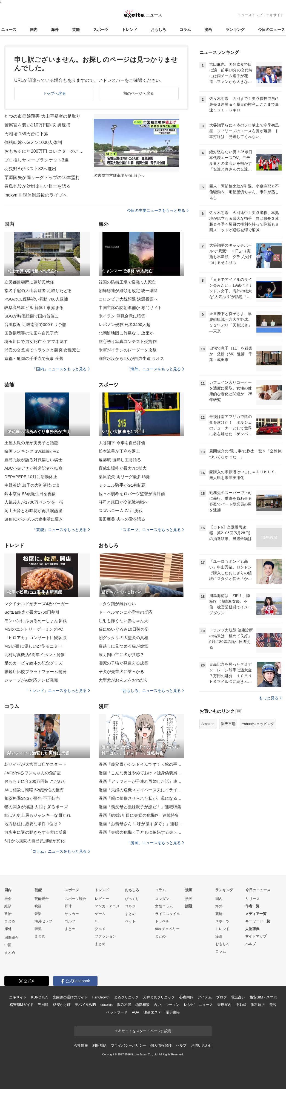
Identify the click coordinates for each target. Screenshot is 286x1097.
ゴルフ (70, 921)
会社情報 (81, 1045)
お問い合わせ (201, 1045)
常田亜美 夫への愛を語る (122, 519)
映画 (38, 906)
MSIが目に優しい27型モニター (33, 646)
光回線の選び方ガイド (70, 997)
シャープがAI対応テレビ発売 (31, 680)
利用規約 (99, 1045)
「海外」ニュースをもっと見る (155, 369)
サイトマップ (256, 936)
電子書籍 (173, 1012)
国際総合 (11, 938)
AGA (135, 1012)
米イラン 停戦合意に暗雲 (122, 316)
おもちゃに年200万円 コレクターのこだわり (45, 151)
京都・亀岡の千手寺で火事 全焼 (34, 358)
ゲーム (100, 914)
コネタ (130, 906)
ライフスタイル (167, 914)
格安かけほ (61, 1005)
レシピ (189, 1005)
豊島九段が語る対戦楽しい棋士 (33, 459)
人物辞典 (252, 929)
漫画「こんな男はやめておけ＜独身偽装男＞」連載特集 (141, 772)
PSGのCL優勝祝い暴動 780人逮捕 (36, 299)
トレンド (129, 29)
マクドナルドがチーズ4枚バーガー (36, 603)
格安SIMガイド (21, 1005)
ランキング (235, 29)
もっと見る (270, 698)
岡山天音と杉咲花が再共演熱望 (33, 510)
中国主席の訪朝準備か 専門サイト (130, 307)
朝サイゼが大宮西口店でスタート (35, 764)
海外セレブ (43, 921)
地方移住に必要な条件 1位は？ (33, 823)
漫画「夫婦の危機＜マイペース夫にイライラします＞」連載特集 (141, 789)
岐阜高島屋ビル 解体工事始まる (34, 307)
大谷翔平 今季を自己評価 (122, 442)
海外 (55, 29)
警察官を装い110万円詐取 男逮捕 (37, 125)
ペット (130, 921)
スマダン (162, 899)
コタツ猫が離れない (117, 603)
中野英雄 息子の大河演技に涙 (31, 485)
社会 (8, 899)
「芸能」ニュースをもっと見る (61, 529)
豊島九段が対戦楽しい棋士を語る (37, 186)
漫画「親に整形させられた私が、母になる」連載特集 (141, 798)
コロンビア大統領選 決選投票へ (128, 299)
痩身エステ (152, 1012)
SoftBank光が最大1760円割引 (32, 612)
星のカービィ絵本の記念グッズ (33, 663)
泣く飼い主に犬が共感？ (121, 654)
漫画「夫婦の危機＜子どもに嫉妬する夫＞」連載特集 (141, 832)
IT (96, 921)
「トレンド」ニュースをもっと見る (57, 690)
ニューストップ (250, 15)
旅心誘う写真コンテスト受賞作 (128, 341)
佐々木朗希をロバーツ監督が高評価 (132, 493)
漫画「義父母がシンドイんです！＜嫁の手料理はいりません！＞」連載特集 (141, 764)
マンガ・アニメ (107, 906)
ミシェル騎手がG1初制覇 (122, 485)
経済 (8, 906)
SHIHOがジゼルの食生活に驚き (33, 519)
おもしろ (158, 29)
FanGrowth (101, 997)
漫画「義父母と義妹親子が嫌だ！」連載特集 (140, 806)
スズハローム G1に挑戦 (121, 510)
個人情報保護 (160, 1045)
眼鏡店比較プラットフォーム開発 (35, 671)
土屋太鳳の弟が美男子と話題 (31, 442)
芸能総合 (42, 899)
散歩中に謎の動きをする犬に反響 (35, 832)
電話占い (238, 997)
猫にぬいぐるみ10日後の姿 (124, 629)
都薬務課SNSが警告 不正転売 (32, 798)
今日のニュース (271, 29)
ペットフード (116, 1012)
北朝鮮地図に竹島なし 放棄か (126, 333)
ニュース (8, 29)
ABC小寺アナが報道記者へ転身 (33, 468)
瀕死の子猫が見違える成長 (123, 663)
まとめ (9, 921)
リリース (252, 899)
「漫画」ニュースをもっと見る (155, 843)
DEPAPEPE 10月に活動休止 (30, 476)
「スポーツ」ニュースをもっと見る (151, 529)
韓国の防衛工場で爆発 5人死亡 (127, 282)
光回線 (43, 1005)
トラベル (162, 921)
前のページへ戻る (138, 93)
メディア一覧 (256, 914)
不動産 (241, 1005)
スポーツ (100, 29)
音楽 (38, 914)
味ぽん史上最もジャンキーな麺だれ (37, 815)
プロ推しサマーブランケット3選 (36, 160)
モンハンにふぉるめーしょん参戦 (35, 620)
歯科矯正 (258, 1005)
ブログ (221, 997)
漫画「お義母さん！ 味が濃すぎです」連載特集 (141, 823)
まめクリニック (126, 997)
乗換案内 (224, 1005)
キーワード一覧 (257, 921)
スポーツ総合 (75, 899)
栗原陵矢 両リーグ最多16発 (124, 476)
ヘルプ (250, 944)
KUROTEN (39, 997)
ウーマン (172, 1005)
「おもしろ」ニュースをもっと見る (151, 690)
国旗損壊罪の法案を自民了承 (31, 333)
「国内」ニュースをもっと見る (61, 369)
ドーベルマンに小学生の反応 (126, 612)
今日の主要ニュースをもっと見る (157, 210)
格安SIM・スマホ (263, 997)
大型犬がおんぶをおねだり (123, 680)
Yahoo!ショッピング (258, 724)
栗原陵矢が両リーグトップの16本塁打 (42, 177)
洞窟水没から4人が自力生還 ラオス (131, 358)
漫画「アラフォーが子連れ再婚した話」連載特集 (141, 781)
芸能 (76, 29)
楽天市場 (228, 724)
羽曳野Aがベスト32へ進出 (30, 168)
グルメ (100, 929)
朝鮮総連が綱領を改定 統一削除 (128, 290)
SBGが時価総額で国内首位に (31, 316)
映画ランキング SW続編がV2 (31, 451)
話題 (188, 906)
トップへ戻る (54, 93)
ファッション (105, 936)
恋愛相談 (142, 1005)
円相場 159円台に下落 (26, 133)
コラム (185, 29)
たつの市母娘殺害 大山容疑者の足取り (42, 116)
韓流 (38, 929)
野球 (68, 906)
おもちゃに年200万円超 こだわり (35, 781)
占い (157, 1005)
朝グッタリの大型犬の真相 (123, 637)
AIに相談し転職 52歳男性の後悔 (34, 789)
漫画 (208, 29)
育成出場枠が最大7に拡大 (123, 468)
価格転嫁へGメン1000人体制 (33, 142)
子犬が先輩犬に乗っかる (121, 671)
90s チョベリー (167, 929)
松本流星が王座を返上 (119, 451)
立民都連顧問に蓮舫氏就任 (29, 282)
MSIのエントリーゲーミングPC (33, 629)
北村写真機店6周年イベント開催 (34, 654)
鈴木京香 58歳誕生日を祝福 (30, 493)
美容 (272, 1005)
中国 (8, 945)
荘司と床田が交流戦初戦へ (123, 502)
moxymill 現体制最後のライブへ (35, 195)
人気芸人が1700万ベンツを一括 (33, 502)
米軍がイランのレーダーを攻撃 (128, 350)
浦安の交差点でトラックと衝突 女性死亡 (42, 350)
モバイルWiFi (85, 1005)
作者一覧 (252, 906)
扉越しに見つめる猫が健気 (123, 646)
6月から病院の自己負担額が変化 (34, 840)
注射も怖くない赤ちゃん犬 (123, 620)
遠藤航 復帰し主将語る (120, 459)
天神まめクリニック (159, 997)
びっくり (132, 899)
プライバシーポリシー (128, 1045)
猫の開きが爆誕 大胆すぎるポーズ (36, 806)
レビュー (102, 899)
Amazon (207, 724)
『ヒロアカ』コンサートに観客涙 (35, 637)
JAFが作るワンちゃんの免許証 (32, 772)
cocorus (106, 1005)
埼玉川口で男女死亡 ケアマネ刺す (36, 341)
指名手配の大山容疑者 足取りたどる (38, 290)
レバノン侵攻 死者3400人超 (124, 324)
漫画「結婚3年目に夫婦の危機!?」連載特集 (139, 815)
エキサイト (275, 15)
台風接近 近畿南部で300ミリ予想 (35, 324)
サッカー (72, 914)
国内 (34, 29)
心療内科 (186, 997)
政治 (8, 914)
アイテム (204, 997)
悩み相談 (124, 1005)
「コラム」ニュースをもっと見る (59, 851)
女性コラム (164, 906)
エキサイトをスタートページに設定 (143, 1031)
